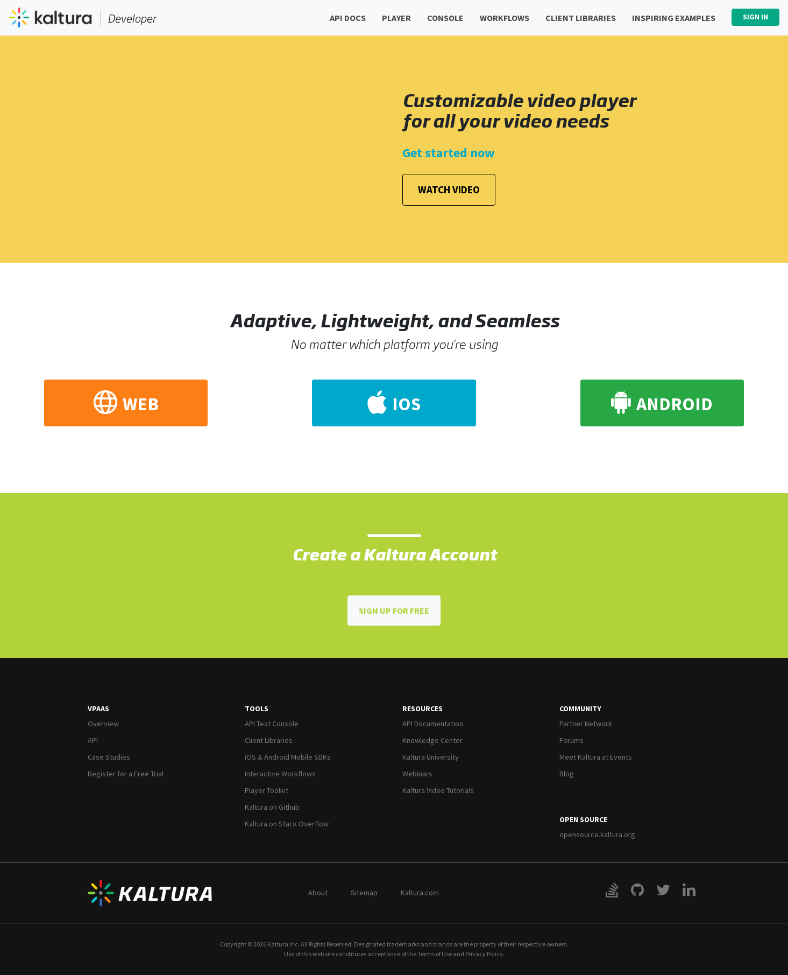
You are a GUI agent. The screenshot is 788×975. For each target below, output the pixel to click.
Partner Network (585, 723)
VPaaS (98, 708)
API (93, 740)
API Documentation (432, 723)
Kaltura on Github (272, 807)
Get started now (448, 152)
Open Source (583, 819)
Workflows (504, 17)
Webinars (417, 773)
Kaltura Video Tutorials (438, 790)
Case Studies (109, 757)
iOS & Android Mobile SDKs (288, 757)
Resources (422, 708)
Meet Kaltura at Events (595, 757)
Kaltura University (430, 757)
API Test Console (272, 723)
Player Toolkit (266, 790)
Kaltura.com (420, 892)
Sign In (755, 17)
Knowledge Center (432, 740)
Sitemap (364, 892)
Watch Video (449, 189)
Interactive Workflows (280, 773)
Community (580, 708)
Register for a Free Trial (126, 773)
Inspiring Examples (673, 17)
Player (396, 17)
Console (445, 17)
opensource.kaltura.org (597, 834)
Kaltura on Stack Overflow (287, 824)
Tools (256, 708)
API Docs (348, 17)
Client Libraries (580, 17)
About (318, 892)
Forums (571, 740)
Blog (566, 773)
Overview (103, 723)
